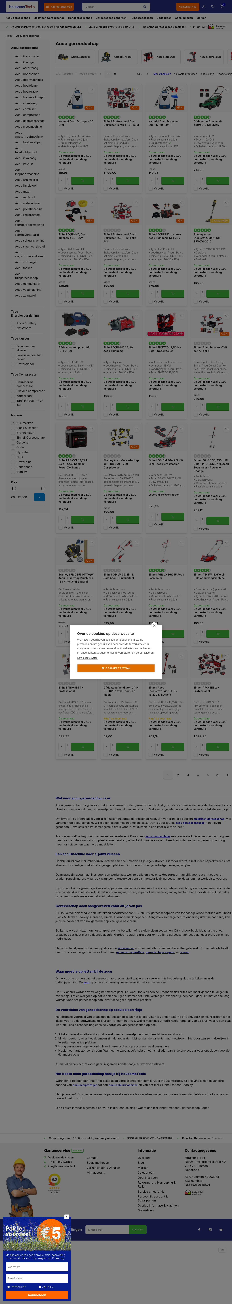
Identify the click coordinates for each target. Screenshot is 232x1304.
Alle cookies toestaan (116, 668)
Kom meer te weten (87, 658)
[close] (154, 625)
